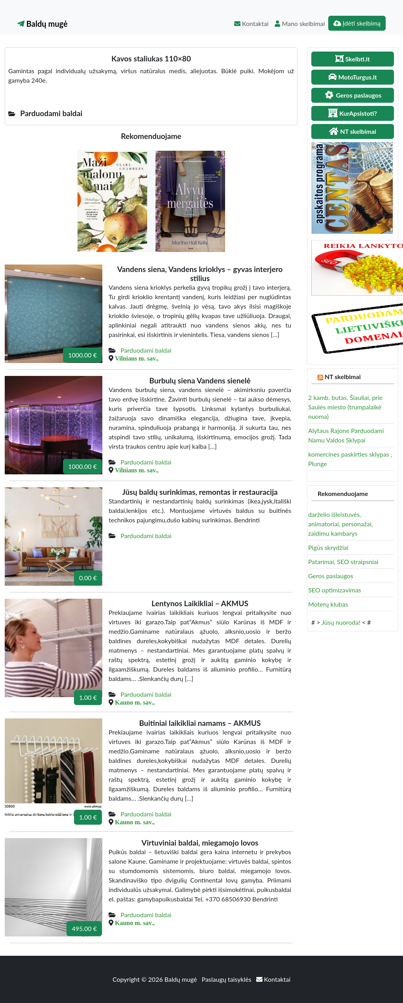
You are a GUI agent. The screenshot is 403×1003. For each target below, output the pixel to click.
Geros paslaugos (330, 575)
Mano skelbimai (300, 23)
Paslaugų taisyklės (227, 979)
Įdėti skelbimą (357, 23)
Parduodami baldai (145, 350)
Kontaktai (251, 23)
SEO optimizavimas (334, 590)
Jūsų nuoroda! (341, 622)
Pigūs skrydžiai (328, 547)
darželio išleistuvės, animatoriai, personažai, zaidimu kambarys (340, 524)
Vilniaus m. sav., (137, 358)
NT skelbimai (343, 376)
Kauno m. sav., (135, 702)
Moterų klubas (328, 604)
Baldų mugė (42, 23)
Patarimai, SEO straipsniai (343, 561)
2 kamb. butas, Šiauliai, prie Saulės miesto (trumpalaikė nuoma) (345, 407)
